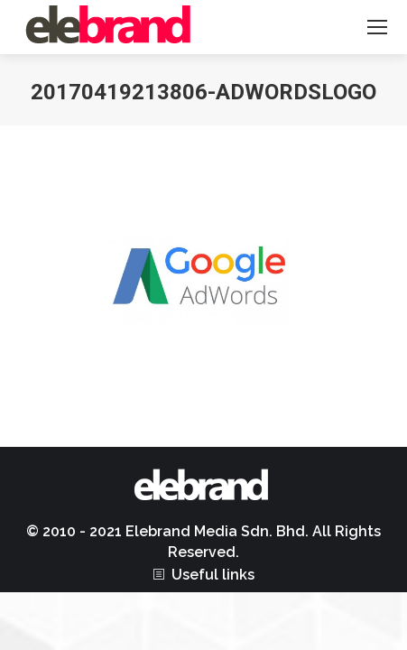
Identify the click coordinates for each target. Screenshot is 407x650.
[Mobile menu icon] (377, 27)
